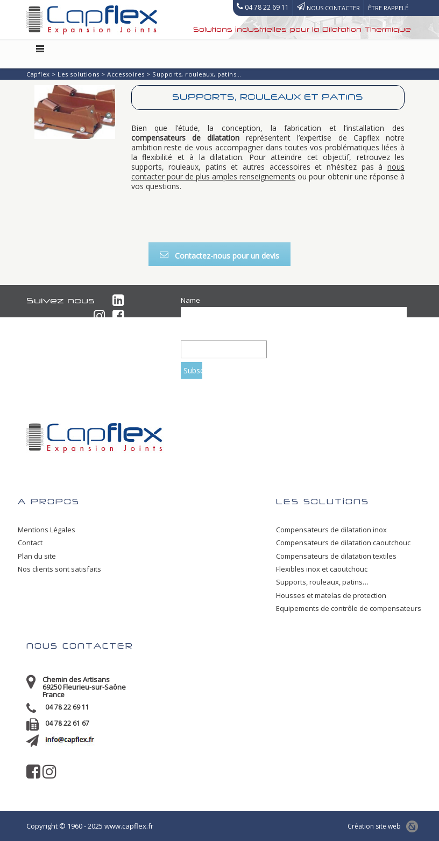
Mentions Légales (46, 529)
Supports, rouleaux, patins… (322, 582)
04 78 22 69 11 (67, 707)
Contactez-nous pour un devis (219, 256)
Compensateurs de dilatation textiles (336, 556)
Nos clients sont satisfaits (59, 569)
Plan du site (37, 556)
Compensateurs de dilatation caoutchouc (343, 542)
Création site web (380, 826)
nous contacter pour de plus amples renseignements (268, 172)
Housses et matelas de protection (331, 595)
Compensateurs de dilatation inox (331, 529)
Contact (30, 542)
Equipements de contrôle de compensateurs (348, 608)
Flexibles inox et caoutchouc (321, 569)
